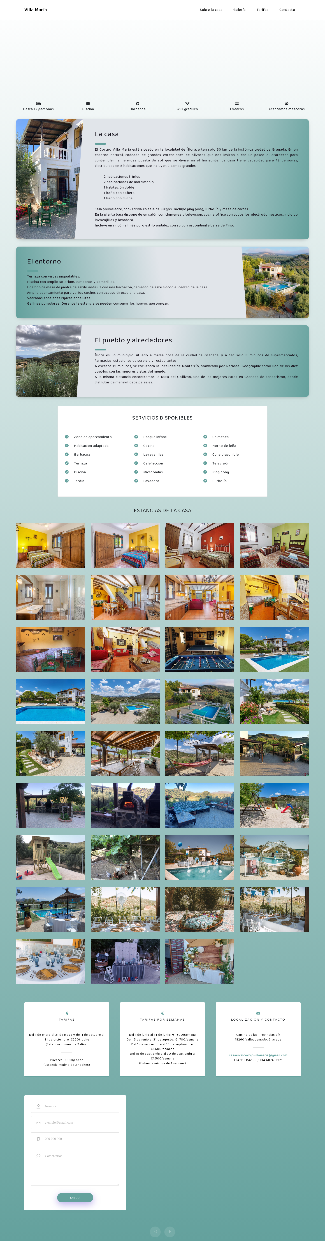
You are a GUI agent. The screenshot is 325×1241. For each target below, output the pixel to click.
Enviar (75, 1197)
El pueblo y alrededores (133, 340)
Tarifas (263, 10)
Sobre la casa (211, 10)
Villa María (35, 10)
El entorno (44, 261)
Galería (239, 10)
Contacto (287, 10)
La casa (107, 134)
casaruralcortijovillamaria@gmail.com (258, 1055)
